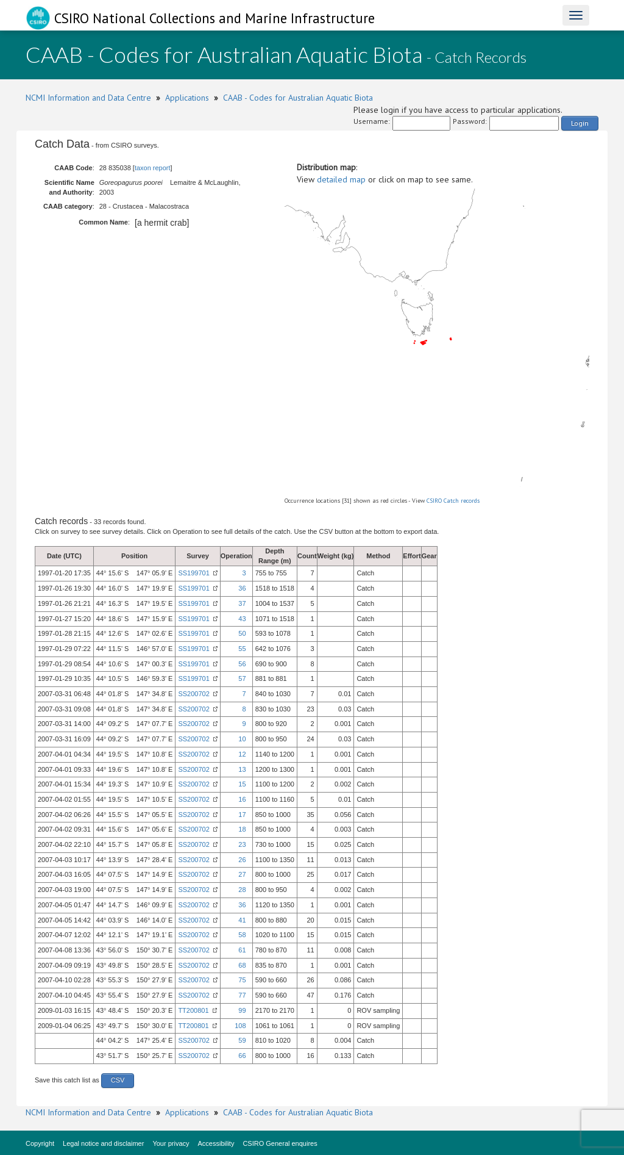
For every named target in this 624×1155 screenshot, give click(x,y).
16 (242, 799)
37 (242, 603)
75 (242, 980)
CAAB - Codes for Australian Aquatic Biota (298, 97)
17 (242, 814)
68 (242, 965)
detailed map (341, 179)
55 (242, 648)
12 (242, 754)
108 (240, 1025)
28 (242, 889)
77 (242, 995)
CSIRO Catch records (453, 501)
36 (242, 588)
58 (242, 934)
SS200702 (193, 693)
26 (242, 859)
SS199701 (193, 573)
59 (242, 1040)
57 (242, 678)
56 (242, 663)
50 (242, 633)
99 (242, 1010)
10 (242, 739)
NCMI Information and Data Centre (88, 97)
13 (242, 769)
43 (242, 618)
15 (242, 784)
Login (580, 123)
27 (242, 874)
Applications (187, 97)
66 (242, 1055)
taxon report (153, 167)
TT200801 (193, 1010)
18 (242, 829)
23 (242, 844)
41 (242, 920)
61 (242, 950)
